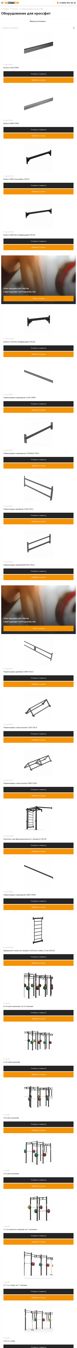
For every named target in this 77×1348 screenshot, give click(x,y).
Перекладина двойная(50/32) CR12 (19, 565)
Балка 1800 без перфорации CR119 (19, 235)
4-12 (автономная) (11, 1062)
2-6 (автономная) (11, 1173)
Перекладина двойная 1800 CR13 (18, 672)
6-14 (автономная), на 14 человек (18, 1006)
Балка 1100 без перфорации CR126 (19, 342)
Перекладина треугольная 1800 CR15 (20, 783)
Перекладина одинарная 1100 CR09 (19, 397)
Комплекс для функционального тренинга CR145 (24, 839)
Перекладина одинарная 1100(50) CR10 (21, 453)
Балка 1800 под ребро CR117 (16, 179)
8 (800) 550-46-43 (68, 3)
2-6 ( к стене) (9, 1341)
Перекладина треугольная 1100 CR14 (20, 727)
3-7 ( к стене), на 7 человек (15, 1285)
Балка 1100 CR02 (11, 67)
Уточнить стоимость (38, 74)
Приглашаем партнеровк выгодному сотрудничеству (19, 290)
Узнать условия (38, 298)
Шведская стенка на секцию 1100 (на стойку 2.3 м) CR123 (29, 950)
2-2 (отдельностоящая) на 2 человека (20, 1229)
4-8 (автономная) (11, 1118)
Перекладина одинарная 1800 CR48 (19, 895)
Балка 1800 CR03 (11, 123)
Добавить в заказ (38, 80)
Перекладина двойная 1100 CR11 (18, 509)
